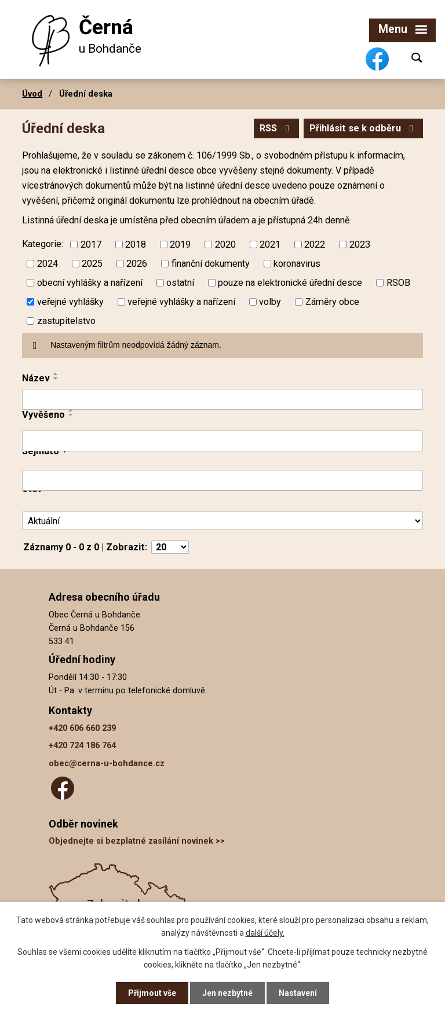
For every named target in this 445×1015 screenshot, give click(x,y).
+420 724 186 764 (82, 746)
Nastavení (298, 993)
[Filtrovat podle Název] (222, 399)
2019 (180, 244)
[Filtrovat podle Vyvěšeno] (222, 441)
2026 (136, 263)
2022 (314, 244)
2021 (270, 244)
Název (36, 378)
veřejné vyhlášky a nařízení (181, 301)
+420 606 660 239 (82, 728)
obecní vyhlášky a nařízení (90, 282)
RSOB (398, 282)
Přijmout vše (152, 993)
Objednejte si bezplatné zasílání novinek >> (137, 841)
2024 (47, 263)
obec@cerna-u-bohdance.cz (107, 763)
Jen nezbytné (227, 993)
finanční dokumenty (211, 263)
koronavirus (296, 263)
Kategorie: (42, 243)
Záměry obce (332, 301)
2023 (359, 244)
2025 (92, 263)
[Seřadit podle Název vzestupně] (56, 374)
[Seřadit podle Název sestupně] (56, 378)
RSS (276, 128)
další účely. (265, 932)
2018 (135, 244)
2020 (225, 244)
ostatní (180, 282)
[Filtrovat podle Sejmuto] (222, 480)
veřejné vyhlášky (70, 301)
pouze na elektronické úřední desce (290, 282)
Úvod (32, 94)
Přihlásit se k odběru (363, 128)
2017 (91, 244)
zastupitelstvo (66, 320)
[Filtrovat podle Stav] (222, 521)
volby (270, 301)
